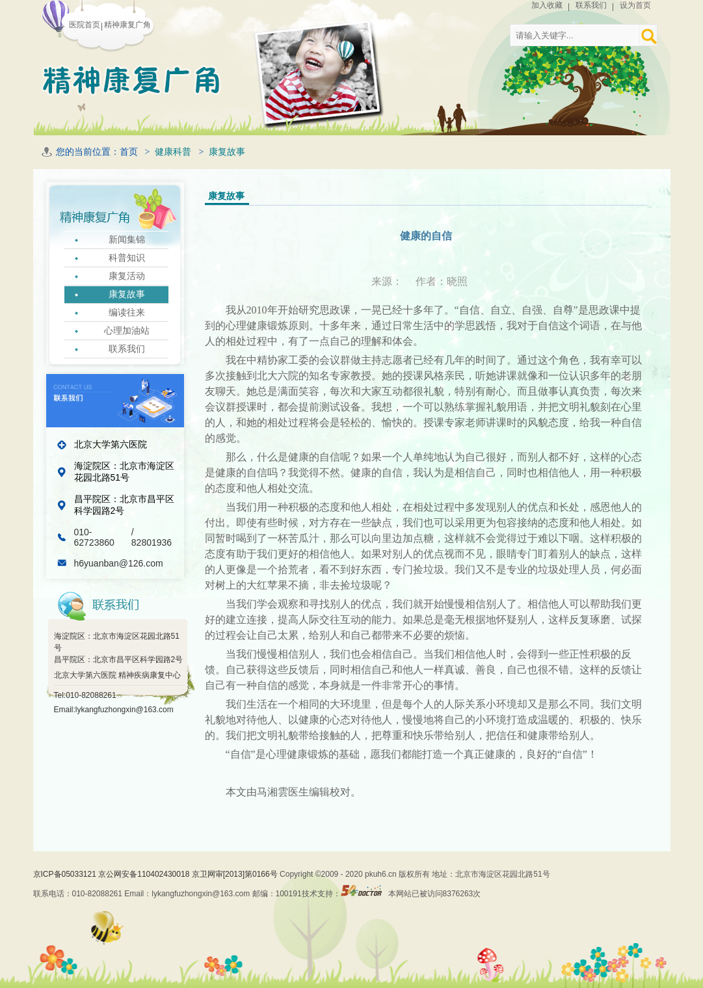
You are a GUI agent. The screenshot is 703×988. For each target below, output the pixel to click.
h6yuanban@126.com (118, 563)
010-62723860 (95, 537)
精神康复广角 (127, 24)
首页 (129, 152)
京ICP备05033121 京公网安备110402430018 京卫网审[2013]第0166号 (156, 874)
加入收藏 (547, 5)
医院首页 (84, 24)
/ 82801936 (151, 537)
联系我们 (591, 5)
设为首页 (635, 5)
